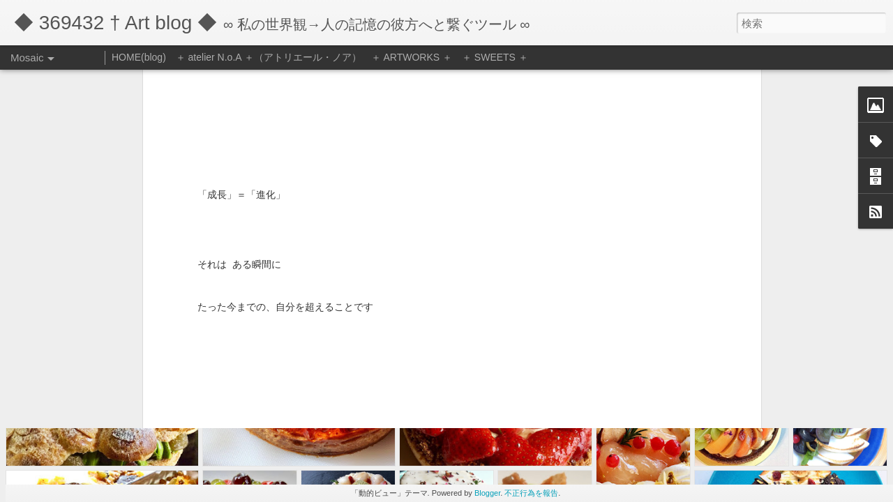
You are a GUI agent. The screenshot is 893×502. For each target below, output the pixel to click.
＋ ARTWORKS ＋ (411, 57)
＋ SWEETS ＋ (495, 57)
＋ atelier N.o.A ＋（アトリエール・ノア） (268, 57)
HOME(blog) (139, 57)
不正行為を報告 (531, 493)
